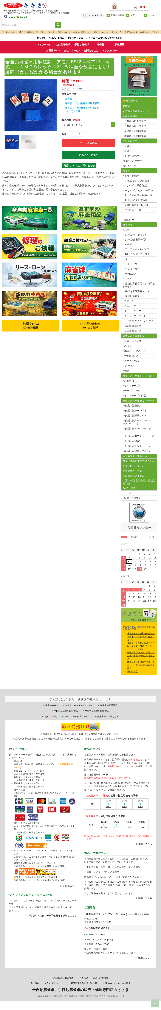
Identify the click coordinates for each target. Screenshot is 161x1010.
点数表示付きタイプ (135, 120)
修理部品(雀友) (132, 441)
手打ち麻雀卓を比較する (97, 711)
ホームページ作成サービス (77, 716)
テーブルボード (132, 390)
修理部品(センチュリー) (137, 446)
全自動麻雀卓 (63, 44)
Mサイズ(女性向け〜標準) (139, 190)
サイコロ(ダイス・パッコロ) (139, 320)
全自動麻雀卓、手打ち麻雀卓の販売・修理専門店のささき (80, 989)
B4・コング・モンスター (138, 254)
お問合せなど (91, 50)
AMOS (128, 244)
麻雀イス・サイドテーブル (137, 375)
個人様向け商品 (132, 325)
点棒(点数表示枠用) (135, 239)
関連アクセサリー (134, 160)
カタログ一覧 (50, 716)
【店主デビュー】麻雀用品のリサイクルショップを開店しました (141, 636)
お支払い (83, 977)
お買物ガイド (53, 50)
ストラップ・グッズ (135, 315)
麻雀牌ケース (131, 219)
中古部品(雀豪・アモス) (137, 451)
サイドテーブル (132, 385)
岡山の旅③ (132, 671)
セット (128, 214)
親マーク (129, 301)
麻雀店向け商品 (132, 331)
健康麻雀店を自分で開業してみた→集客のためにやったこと (141, 655)
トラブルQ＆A (110, 50)
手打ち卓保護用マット (137, 291)
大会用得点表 (131, 355)
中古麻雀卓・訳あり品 (135, 456)
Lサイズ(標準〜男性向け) (138, 195)
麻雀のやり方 (51, 705)
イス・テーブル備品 (135, 395)
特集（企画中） (132, 497)
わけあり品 (130, 165)
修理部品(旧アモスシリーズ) (139, 436)
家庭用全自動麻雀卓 (135, 135)
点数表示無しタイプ (135, 125)
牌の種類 (66, 120)
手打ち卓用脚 (131, 155)
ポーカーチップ (132, 311)
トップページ (44, 44)
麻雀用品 (119, 44)
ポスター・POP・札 (135, 350)
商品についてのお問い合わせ (79, 165)
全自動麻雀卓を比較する (66, 711)
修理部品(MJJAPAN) (135, 410)
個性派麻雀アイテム (133, 475)
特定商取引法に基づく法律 (84, 983)
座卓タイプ (130, 150)
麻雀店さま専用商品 (133, 336)
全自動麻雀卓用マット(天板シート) (139, 285)
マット (128, 278)
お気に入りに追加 (88, 154)
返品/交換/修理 (100, 977)
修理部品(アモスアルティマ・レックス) (137, 422)
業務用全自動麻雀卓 (135, 130)
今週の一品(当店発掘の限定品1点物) (139, 482)
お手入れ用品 (131, 360)
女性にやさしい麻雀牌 (137, 180)
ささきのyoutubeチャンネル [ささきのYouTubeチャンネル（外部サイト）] (79, 705)
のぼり (128, 345)
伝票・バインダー (134, 340)
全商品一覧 (130, 100)
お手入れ (130, 365)
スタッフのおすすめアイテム (138, 461)
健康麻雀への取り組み (108, 716)
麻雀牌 (100, 44)
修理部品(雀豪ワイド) (135, 415)
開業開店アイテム (132, 470)
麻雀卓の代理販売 (109, 705)
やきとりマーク (132, 306)
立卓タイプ (130, 145)
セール (128, 492)
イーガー (130, 258)
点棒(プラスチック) (135, 234)
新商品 (126, 106)
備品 (126, 370)
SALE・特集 (129, 488)
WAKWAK (130, 273)
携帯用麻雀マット (134, 296)
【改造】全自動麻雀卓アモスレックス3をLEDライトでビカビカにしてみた (141, 646)
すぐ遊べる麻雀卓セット (136, 111)
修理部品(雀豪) (132, 405)
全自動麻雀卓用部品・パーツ (138, 400)
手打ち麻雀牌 (131, 175)
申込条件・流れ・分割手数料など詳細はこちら (52, 915)
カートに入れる (88, 142)
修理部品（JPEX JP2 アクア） (137, 430)
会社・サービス (72, 50)
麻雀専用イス (131, 380)
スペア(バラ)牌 (73, 111)
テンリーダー (132, 268)
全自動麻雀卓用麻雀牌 (88, 103)
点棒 (126, 229)
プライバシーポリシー (55, 983)
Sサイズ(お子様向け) (136, 185)
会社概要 (34, 983)
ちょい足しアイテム (133, 465)
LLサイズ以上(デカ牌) (136, 200)
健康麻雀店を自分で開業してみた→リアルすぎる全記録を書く (141, 665)
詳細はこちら (70, 885)
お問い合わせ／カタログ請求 (116, 983)
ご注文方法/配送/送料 (63, 977)
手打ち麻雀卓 (81, 44)
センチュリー (132, 263)
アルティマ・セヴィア (137, 249)
